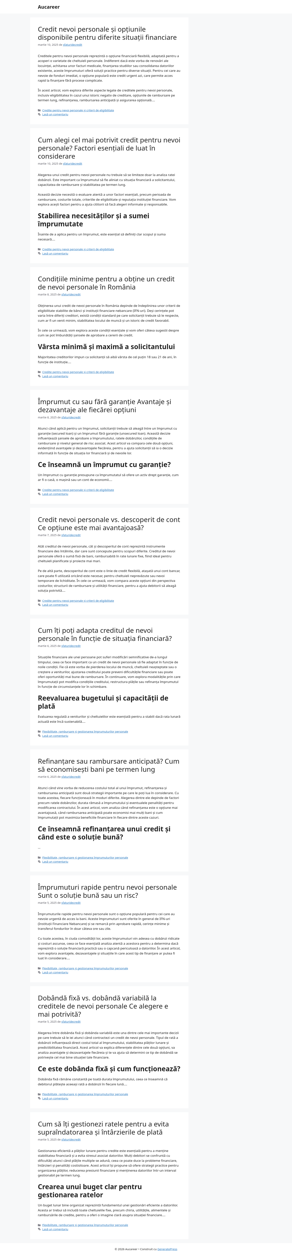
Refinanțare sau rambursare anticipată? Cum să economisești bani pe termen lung (108, 765)
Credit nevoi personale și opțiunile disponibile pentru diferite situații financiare (107, 33)
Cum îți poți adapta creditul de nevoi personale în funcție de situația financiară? (105, 634)
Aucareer (49, 6)
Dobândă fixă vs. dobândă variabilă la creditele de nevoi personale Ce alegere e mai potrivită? (103, 1006)
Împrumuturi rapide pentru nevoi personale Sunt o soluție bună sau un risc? (107, 891)
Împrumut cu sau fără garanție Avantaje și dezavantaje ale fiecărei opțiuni (104, 405)
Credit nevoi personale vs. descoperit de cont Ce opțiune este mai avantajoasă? (109, 523)
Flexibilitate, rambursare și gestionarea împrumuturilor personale (85, 731)
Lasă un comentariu (55, 114)
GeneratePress (167, 1249)
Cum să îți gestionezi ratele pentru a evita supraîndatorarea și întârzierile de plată (103, 1128)
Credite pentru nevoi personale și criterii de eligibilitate (78, 110)
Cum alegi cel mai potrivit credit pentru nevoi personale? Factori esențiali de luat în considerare (109, 148)
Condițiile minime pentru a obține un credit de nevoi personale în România (106, 282)
